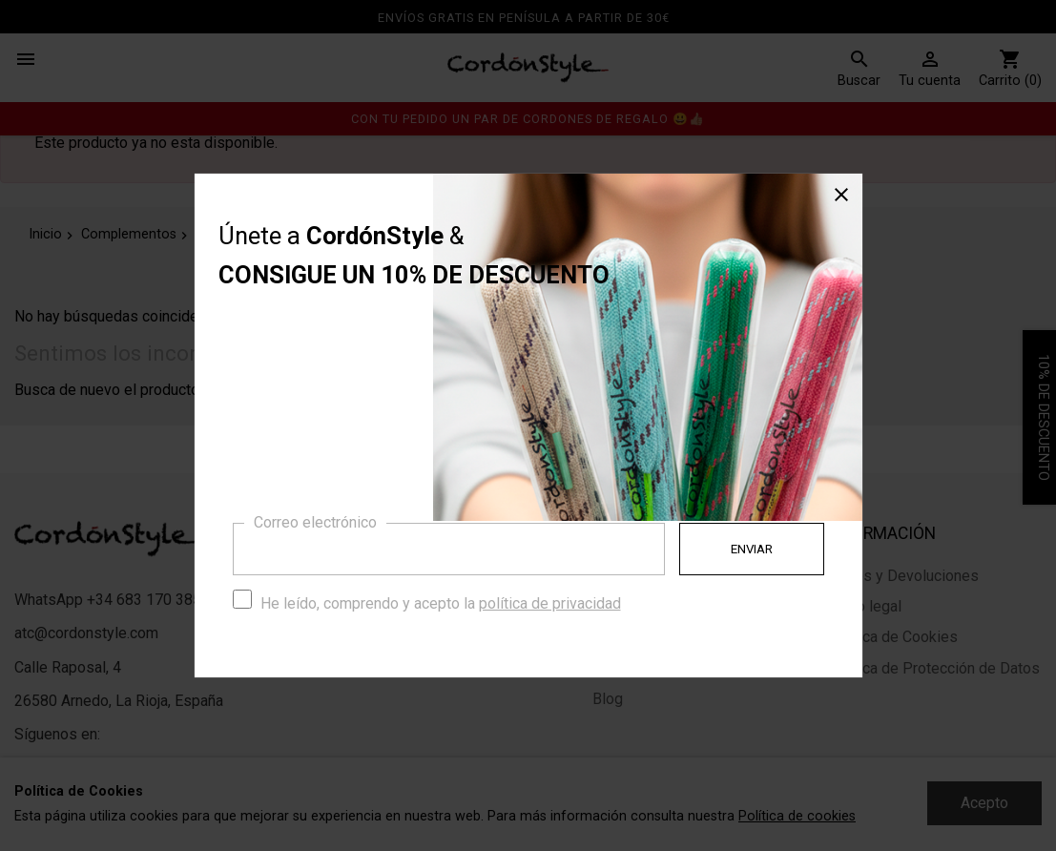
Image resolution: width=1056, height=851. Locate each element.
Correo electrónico (315, 522)
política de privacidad (550, 603)
